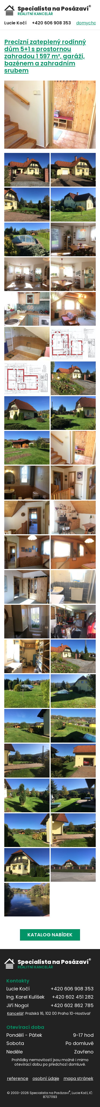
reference (17, 1078)
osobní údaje (46, 1078)
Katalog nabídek (50, 934)
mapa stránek (78, 1078)
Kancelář (15, 1013)
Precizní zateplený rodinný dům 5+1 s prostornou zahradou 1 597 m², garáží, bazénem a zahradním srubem (45, 56)
